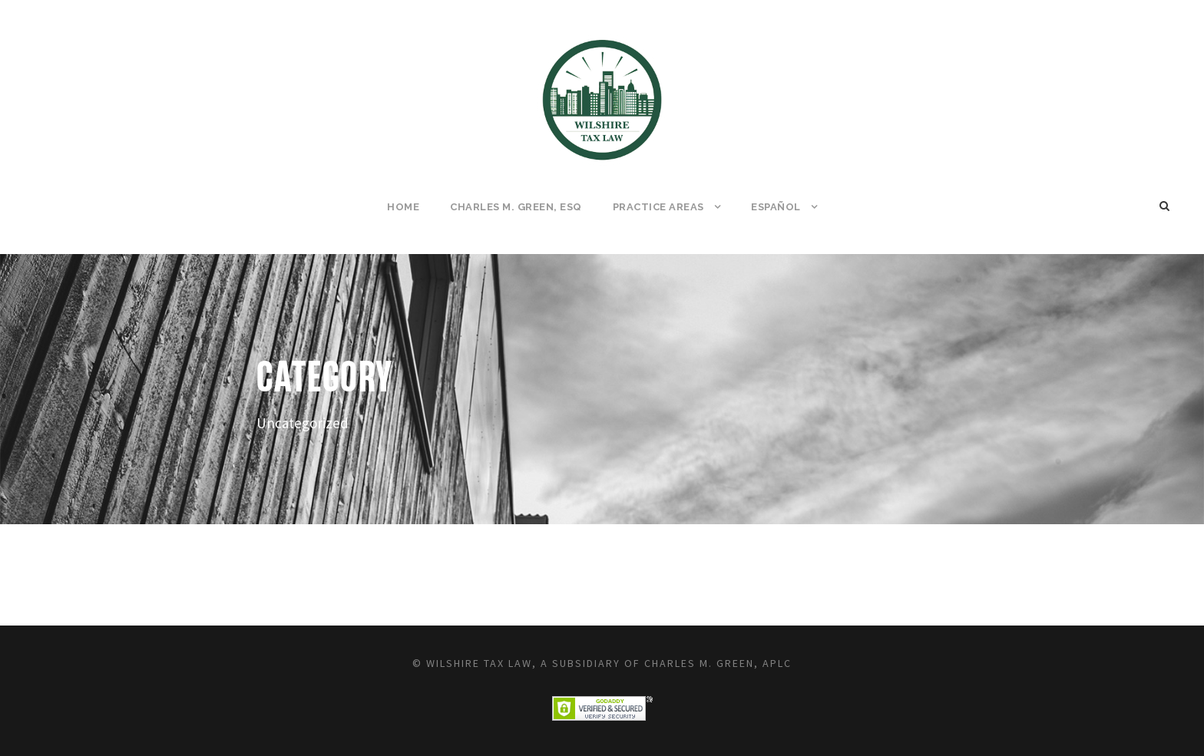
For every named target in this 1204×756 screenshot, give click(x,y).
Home (403, 207)
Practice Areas (658, 207)
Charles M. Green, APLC (718, 663)
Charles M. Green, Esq (516, 207)
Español (776, 207)
